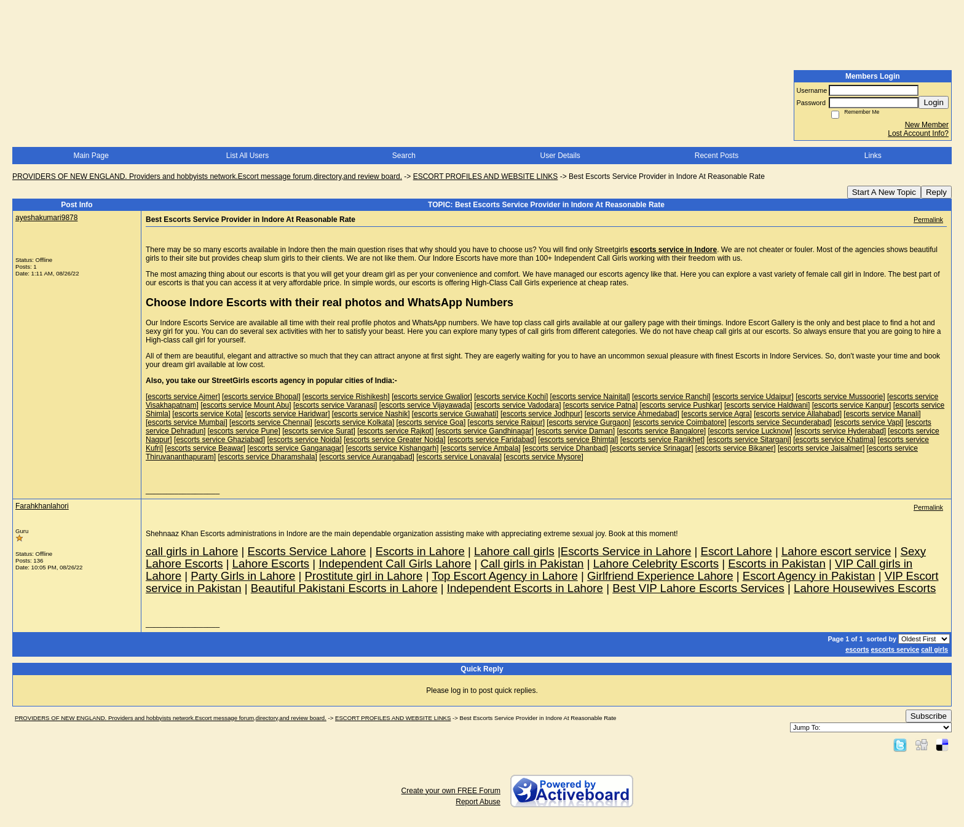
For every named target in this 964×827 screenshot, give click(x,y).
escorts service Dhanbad (565, 448)
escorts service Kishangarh (392, 448)
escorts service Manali (882, 414)
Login (933, 102)
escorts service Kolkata (354, 422)
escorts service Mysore (544, 457)
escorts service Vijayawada (425, 405)
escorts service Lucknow (750, 431)
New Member (927, 125)
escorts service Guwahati (455, 414)
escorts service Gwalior (432, 396)
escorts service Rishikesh (345, 396)
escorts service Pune (244, 431)
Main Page (90, 155)
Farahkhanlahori (42, 506)
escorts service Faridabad (491, 439)
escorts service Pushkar (681, 405)
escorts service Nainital (590, 396)
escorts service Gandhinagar (485, 431)
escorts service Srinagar (651, 448)
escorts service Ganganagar (296, 448)
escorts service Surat (318, 431)
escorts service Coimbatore (679, 422)
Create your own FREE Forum (450, 790)
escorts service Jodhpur (541, 414)
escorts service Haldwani (767, 405)
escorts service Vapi (868, 422)
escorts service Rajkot (396, 431)
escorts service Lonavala (459, 457)
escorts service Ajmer (183, 396)
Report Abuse (478, 801)
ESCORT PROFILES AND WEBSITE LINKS (485, 176)
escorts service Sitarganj (749, 439)
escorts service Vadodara (517, 405)
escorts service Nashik (371, 414)
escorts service (895, 649)
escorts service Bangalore (661, 431)
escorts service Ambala (480, 448)
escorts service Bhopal (261, 396)
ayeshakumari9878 (46, 217)
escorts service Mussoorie (840, 396)
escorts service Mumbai (186, 422)
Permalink (928, 219)
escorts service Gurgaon (589, 422)
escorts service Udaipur (752, 396)
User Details (560, 155)
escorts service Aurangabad (367, 457)
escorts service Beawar (205, 448)
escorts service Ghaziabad (219, 439)
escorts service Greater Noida (395, 439)
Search (404, 155)
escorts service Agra (716, 414)
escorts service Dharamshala (267, 457)
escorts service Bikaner (735, 448)
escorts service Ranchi (671, 396)
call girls (934, 649)
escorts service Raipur (506, 422)
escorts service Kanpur (851, 405)
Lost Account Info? (918, 133)
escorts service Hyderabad (840, 431)
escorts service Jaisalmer (821, 448)
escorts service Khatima (835, 439)
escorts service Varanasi (335, 405)
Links (873, 155)
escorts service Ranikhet (662, 439)
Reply (936, 192)
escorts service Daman (575, 431)
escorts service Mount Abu (246, 405)
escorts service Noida (304, 439)
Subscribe (929, 716)
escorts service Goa (431, 422)
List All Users (247, 155)
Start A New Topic (884, 192)
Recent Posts (716, 155)
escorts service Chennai (270, 422)
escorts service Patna (600, 405)
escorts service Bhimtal (578, 439)
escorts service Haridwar (287, 414)
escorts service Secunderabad (779, 422)
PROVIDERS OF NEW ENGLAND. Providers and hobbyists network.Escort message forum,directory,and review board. (207, 176)
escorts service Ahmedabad (632, 414)
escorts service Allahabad (798, 414)
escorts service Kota (208, 414)
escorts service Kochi (511, 396)
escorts (857, 649)
